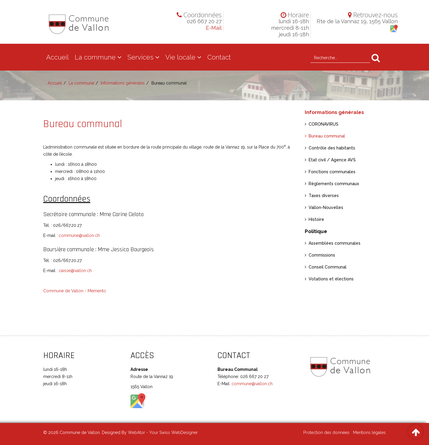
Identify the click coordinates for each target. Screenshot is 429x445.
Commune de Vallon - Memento (74, 290)
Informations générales (123, 83)
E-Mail (214, 28)
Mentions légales (369, 432)
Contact (219, 57)
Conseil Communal (327, 267)
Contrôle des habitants (332, 148)
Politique (316, 231)
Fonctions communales (332, 171)
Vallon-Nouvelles (326, 207)
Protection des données (326, 432)
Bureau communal (327, 136)
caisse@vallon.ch (75, 270)
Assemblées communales (334, 243)
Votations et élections (331, 279)
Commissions (322, 255)
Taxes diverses (324, 195)
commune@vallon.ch (79, 235)
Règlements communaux (334, 183)
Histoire (316, 219)
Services (140, 57)
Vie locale (180, 57)
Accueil (57, 57)
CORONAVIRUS (323, 124)
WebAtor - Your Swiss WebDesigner (163, 432)
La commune (95, 57)
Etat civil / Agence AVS (332, 159)
